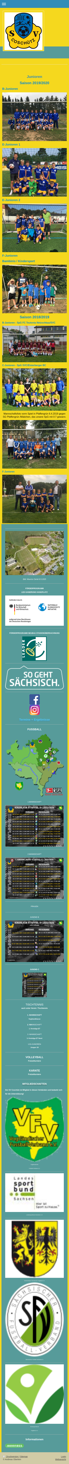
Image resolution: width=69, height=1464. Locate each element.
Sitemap (24, 1456)
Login (63, 1456)
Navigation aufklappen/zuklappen (34, 4)
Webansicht (60, 1459)
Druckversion (11, 1456)
